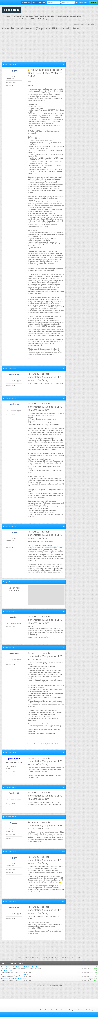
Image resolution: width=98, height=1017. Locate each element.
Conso (53, 1010)
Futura (42, 1010)
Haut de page (90, 1010)
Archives (47, 1010)
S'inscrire (26, 2)
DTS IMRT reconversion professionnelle (28, 957)
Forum (8, 17)
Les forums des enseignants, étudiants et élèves (41, 17)
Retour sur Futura (39, 2)
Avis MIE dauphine (7, 971)
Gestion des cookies (62, 1010)
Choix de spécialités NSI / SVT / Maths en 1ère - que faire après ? (62, 957)
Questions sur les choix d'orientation (69, 17)
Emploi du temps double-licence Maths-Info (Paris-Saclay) (21, 967)
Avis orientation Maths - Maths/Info (13, 979)
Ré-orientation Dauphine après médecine (15, 975)
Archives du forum (18, 17)
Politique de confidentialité (77, 1010)
